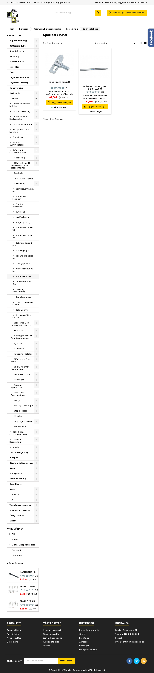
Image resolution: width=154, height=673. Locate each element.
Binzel (14, 539)
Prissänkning (13, 634)
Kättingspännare (24, 263)
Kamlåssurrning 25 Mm (23, 190)
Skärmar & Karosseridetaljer (17, 151)
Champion (16, 555)
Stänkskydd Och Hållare (20, 360)
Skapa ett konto (139, 2)
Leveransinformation (53, 630)
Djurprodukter (17, 61)
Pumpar (13, 457)
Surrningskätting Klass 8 (21, 316)
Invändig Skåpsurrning (18, 290)
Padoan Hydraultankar (18, 386)
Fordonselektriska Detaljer (19, 105)
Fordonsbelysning (21, 111)
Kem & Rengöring (18, 452)
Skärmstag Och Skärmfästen (20, 368)
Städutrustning (17, 478)
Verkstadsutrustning (20, 505)
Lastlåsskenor (22, 217)
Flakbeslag (19, 157)
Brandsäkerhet (17, 51)
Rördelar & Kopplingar (21, 463)
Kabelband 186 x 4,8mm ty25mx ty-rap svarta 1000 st (28, 572)
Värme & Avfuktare (19, 510)
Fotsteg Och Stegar (23, 405)
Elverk (12, 72)
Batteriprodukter (18, 45)
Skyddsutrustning (19, 82)
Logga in (121, 2)
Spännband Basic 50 (22, 228)
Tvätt (12, 499)
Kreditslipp (84, 638)
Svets (12, 489)
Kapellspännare (23, 297)
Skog (12, 468)
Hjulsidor (18, 343)
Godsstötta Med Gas (21, 283)
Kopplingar (18, 137)
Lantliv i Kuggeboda (52, 638)
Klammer (18, 330)
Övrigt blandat (17, 515)
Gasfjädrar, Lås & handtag (19, 130)
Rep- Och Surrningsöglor (18, 394)
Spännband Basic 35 (22, 257)
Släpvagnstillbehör (23, 421)
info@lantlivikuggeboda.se (57, 2)
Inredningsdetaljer (23, 353)
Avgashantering (18, 40)
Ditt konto (86, 623)
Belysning (14, 56)
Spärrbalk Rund (23, 276)
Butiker (46, 645)
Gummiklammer (22, 374)
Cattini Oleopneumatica (23, 544)
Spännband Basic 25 (22, 236)
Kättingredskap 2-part (22, 244)
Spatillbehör (16, 484)
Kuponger (84, 645)
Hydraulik (14, 93)
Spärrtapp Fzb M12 (59, 82)
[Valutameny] (99, 2)
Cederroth (16, 550)
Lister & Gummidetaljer (16, 143)
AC (13, 534)
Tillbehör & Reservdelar (16, 440)
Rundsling (20, 211)
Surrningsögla (22, 250)
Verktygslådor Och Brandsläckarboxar (21, 337)
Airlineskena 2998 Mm (22, 270)
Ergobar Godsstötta (18, 205)
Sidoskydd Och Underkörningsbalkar (21, 324)
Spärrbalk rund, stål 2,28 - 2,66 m (95, 87)
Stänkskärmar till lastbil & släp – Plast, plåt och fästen (21, 165)
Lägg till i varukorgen (59, 102)
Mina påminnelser (88, 649)
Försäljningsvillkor (51, 634)
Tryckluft (14, 494)
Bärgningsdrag (23, 222)
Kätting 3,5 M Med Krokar (22, 303)
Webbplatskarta (51, 641)
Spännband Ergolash (19, 197)
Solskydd (18, 173)
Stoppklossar (20, 410)
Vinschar (18, 416)
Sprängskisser (14, 630)
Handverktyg (16, 88)
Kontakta (122, 623)
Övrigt (17, 400)
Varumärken (15, 528)
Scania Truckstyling (23, 178)
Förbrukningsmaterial (23, 124)
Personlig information (89, 630)
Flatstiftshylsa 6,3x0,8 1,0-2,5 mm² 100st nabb (28, 586)
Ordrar (82, 634)
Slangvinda (15, 473)
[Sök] (77, 13)
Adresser (83, 641)
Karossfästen (20, 426)
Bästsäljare (15, 563)
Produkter (14, 35)
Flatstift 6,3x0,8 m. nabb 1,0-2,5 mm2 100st (28, 601)
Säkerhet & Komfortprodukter (18, 433)
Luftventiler (19, 348)
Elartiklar (14, 66)
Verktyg (16, 447)
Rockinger (19, 379)
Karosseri (14, 98)
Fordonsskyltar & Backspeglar (19, 117)
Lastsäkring (19, 183)
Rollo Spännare (23, 309)
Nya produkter (14, 638)
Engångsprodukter (19, 77)
